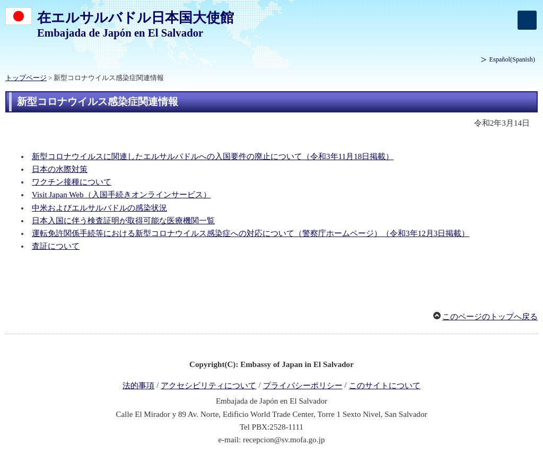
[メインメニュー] (527, 20)
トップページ (26, 78)
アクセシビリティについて (208, 385)
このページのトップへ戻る (490, 316)
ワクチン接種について (71, 182)
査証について (56, 246)
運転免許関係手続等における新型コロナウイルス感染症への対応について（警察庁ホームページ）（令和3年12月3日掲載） (250, 233)
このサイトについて (385, 385)
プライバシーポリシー (303, 385)
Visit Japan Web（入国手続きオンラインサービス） (121, 194)
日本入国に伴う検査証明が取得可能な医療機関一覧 (123, 220)
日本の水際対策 (59, 169)
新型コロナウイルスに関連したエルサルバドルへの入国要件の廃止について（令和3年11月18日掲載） (212, 156)
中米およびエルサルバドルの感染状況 (99, 208)
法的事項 (138, 385)
